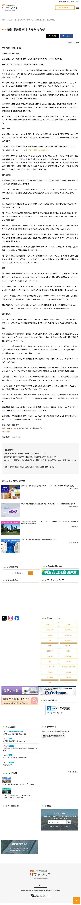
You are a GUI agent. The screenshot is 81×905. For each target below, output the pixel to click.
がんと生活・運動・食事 (68, 662)
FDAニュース (68, 678)
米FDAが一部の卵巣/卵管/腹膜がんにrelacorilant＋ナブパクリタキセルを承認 (47, 482)
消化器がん (68, 625)
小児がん (50, 652)
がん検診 (68, 673)
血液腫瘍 (50, 631)
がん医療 (68, 668)
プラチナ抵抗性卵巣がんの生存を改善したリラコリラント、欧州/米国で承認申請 (48, 499)
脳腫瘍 (68, 647)
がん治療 (68, 657)
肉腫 (50, 636)
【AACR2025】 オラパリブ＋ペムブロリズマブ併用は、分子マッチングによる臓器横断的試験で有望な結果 (49, 518)
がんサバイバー (50, 620)
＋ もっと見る (73, 767)
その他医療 (50, 673)
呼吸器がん (68, 636)
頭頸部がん (68, 641)
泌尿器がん (68, 631)
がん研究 (50, 668)
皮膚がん (50, 641)
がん (50, 657)
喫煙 (50, 678)
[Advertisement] (19, 594)
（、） (37, 146)
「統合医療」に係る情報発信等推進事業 (55, 727)
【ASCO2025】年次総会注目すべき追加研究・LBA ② (39, 535)
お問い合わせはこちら (65, 8)
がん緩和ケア (50, 662)
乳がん (68, 620)
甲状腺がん (50, 647)
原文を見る (6, 427)
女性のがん (50, 625)
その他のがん (68, 652)
